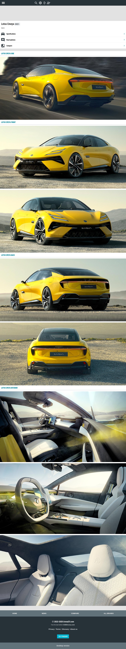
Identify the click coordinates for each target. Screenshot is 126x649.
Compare (65, 46)
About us (73, 629)
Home (14, 613)
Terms (58, 629)
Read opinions (65, 40)
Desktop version (63, 646)
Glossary (65, 629)
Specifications (65, 34)
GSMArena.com (69, 625)
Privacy (51, 629)
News (44, 613)
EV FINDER (63, 636)
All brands (109, 613)
